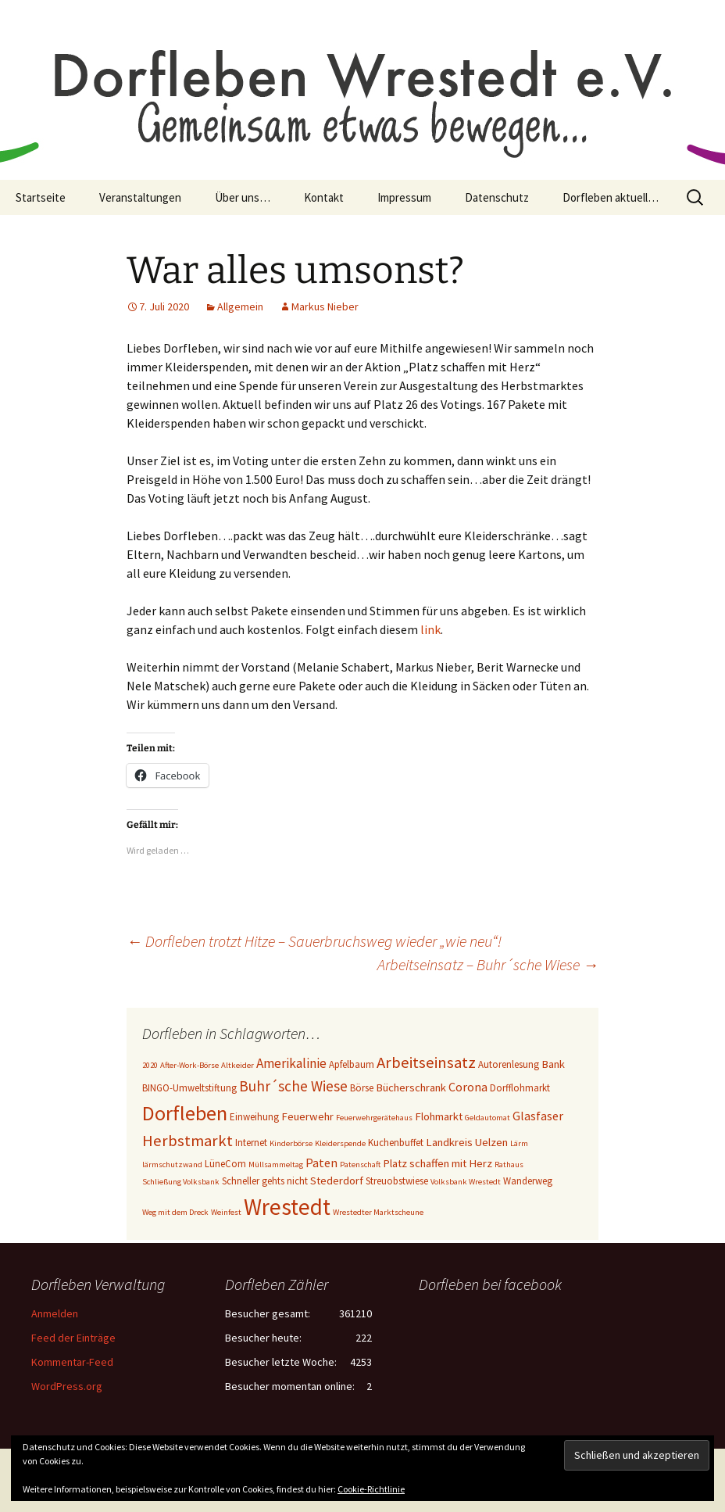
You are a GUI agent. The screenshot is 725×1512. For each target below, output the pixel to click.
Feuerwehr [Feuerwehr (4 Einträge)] (307, 1116)
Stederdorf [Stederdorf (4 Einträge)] (336, 1180)
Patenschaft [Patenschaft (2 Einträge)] (360, 1164)
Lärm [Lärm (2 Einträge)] (519, 1143)
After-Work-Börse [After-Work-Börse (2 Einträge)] (189, 1065)
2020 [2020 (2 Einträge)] (150, 1065)
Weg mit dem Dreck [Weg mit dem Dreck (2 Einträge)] (175, 1212)
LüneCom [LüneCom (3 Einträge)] (225, 1163)
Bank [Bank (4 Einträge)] (553, 1064)
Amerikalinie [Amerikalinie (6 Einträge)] (291, 1063)
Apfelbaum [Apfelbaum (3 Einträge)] (351, 1064)
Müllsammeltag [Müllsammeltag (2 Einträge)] (275, 1164)
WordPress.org (66, 1386)
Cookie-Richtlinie (371, 1489)
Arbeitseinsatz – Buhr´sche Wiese (487, 964)
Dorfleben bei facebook (490, 1284)
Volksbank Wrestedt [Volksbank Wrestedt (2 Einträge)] (465, 1182)
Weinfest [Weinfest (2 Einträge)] (226, 1212)
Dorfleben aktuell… (610, 197)
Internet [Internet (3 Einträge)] (251, 1142)
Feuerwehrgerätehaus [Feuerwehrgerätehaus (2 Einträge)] (374, 1118)
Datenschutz (497, 197)
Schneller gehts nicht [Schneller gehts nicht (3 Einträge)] (265, 1181)
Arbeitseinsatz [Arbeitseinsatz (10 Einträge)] (426, 1062)
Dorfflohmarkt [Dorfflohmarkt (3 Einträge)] (520, 1088)
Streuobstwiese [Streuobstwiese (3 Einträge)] (397, 1181)
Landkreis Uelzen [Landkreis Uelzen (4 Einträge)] (467, 1142)
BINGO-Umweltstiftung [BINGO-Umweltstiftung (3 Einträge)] (189, 1088)
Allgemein (240, 306)
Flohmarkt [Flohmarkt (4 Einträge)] (438, 1116)
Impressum (404, 197)
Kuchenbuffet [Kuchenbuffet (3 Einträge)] (395, 1142)
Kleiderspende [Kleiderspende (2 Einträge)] (340, 1143)
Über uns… (242, 197)
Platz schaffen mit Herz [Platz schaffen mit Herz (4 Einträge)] (437, 1163)
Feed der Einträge (73, 1338)
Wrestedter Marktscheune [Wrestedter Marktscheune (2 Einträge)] (378, 1212)
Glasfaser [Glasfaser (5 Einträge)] (537, 1115)
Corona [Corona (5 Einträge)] (468, 1087)
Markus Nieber (325, 306)
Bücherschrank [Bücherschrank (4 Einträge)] (411, 1087)
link (430, 629)
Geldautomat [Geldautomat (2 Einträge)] (487, 1118)
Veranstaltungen (140, 197)
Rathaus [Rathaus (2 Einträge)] (509, 1164)
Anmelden (54, 1313)
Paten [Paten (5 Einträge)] (321, 1162)
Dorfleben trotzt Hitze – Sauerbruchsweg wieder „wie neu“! (314, 941)
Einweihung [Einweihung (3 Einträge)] (254, 1116)
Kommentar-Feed (72, 1362)
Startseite (41, 197)
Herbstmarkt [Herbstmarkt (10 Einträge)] (187, 1140)
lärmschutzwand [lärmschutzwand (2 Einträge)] (172, 1164)
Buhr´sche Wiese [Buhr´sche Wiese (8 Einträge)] (293, 1086)
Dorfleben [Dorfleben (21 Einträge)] (184, 1113)
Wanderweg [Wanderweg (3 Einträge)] (527, 1181)
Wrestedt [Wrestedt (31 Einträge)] (287, 1206)
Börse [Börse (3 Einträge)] (361, 1088)
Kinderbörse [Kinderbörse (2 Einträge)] (291, 1143)
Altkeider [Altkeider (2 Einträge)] (237, 1065)
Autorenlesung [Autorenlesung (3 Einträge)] (508, 1064)
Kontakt (324, 197)
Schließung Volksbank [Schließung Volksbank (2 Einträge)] (181, 1182)
